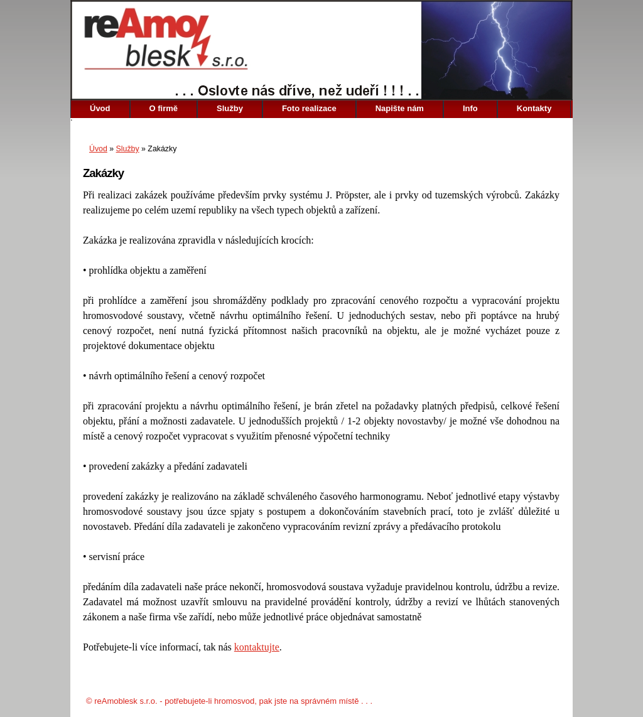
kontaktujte (256, 647)
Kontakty (534, 108)
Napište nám (400, 108)
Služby (230, 108)
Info (470, 108)
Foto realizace (309, 108)
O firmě (163, 108)
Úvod (100, 108)
